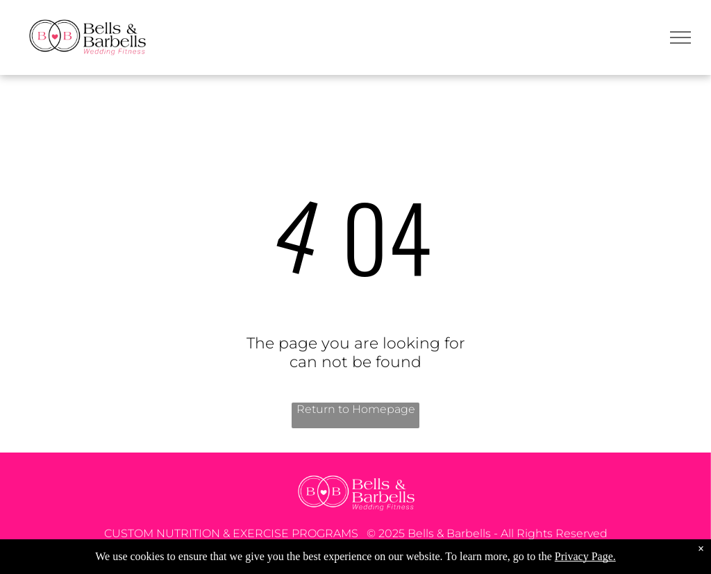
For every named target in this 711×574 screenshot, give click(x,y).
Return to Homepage (355, 409)
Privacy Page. (585, 556)
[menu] (680, 37)
